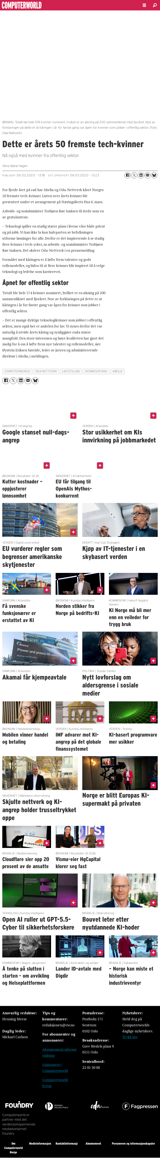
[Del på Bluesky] (154, 175)
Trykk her (130, 1036)
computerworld (17, 371)
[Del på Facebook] (127, 175)
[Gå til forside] (68, 5)
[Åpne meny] (144, 5)
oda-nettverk (46, 371)
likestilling (71, 371)
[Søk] (155, 5)
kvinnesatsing (96, 371)
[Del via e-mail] (147, 175)
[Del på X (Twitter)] (134, 175)
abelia (117, 371)
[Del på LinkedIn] (141, 175)
